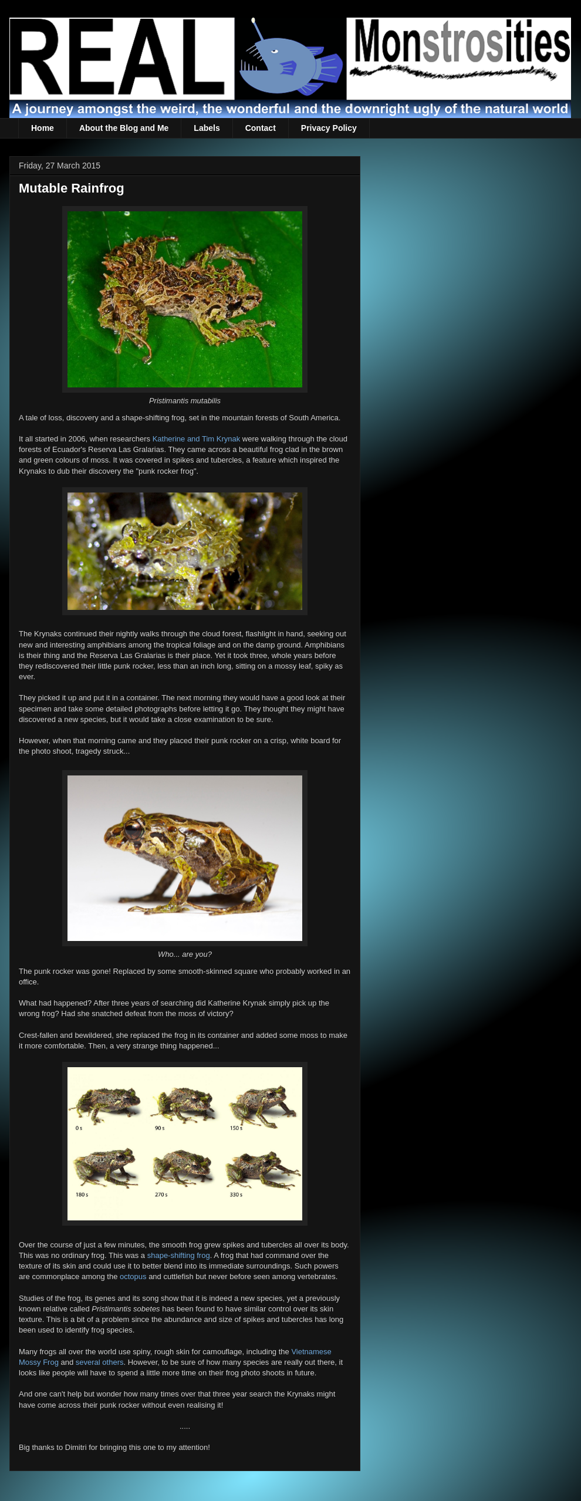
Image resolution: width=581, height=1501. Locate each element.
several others (100, 1362)
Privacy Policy (329, 128)
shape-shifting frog (178, 1255)
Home (42, 128)
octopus (133, 1276)
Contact (260, 128)
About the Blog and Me (123, 128)
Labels (206, 128)
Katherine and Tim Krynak (197, 438)
